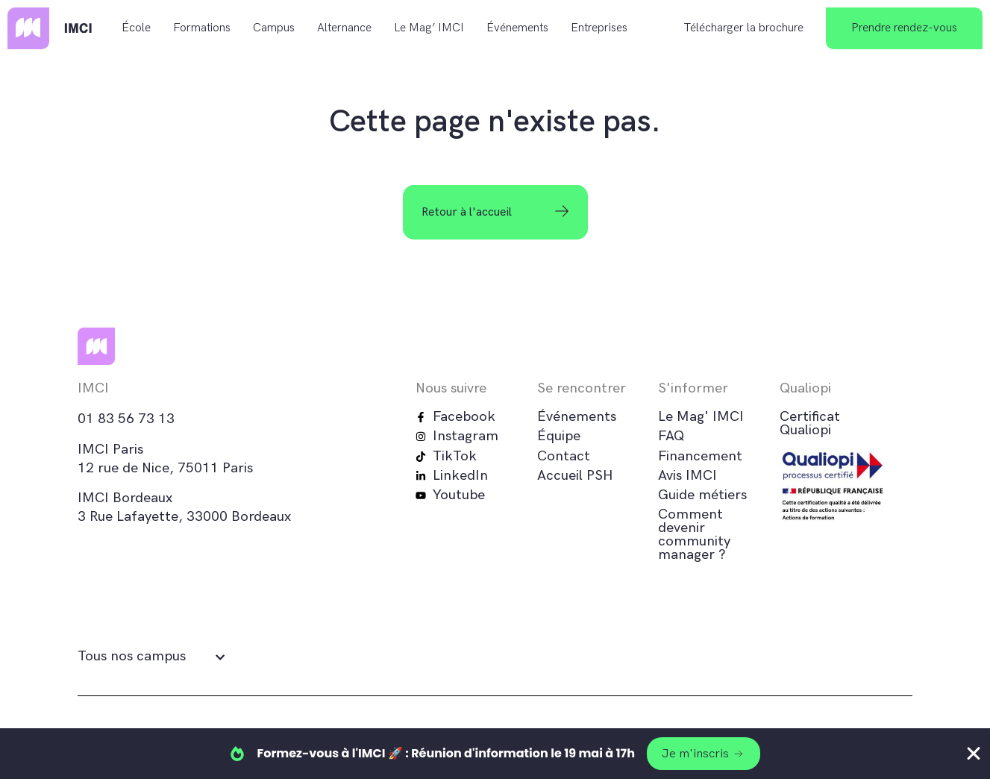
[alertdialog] (495, 753)
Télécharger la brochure (743, 28)
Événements (517, 28)
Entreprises (599, 28)
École (136, 28)
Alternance (344, 28)
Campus (274, 28)
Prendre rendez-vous (904, 28)
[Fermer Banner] (974, 754)
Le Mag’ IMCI (429, 28)
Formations (202, 28)
